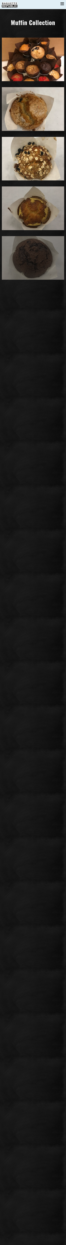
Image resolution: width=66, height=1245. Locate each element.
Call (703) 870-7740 (33, 1237)
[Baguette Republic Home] (10, 4)
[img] (33, 59)
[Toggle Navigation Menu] (62, 3)
